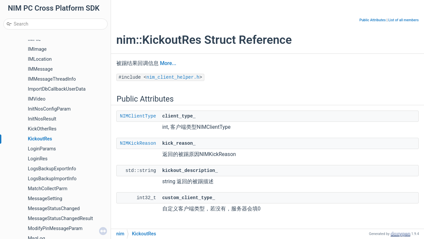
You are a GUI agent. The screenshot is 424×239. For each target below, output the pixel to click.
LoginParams (42, 149)
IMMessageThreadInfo (52, 79)
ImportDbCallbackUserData (56, 89)
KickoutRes (40, 139)
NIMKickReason (138, 143)
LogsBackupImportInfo (52, 179)
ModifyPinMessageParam (55, 228)
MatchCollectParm (47, 189)
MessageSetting (45, 198)
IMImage (37, 49)
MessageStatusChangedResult (60, 218)
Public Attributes (372, 20)
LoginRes (37, 159)
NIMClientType (138, 116)
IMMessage (40, 69)
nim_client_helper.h (172, 77)
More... (168, 63)
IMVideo (36, 99)
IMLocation (40, 59)
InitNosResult (42, 119)
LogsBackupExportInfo (52, 169)
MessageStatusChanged (54, 208)
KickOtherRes (42, 129)
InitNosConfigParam (49, 109)
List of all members (403, 20)
